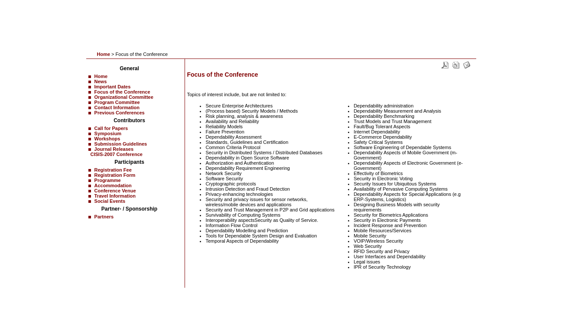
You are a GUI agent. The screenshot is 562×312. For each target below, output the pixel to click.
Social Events (110, 201)
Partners (104, 216)
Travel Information (115, 195)
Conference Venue (115, 190)
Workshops (107, 138)
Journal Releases (114, 149)
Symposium (107, 133)
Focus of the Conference (122, 91)
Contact (131, 292)
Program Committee (117, 102)
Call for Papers (111, 128)
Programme (107, 180)
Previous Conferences (119, 112)
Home (103, 54)
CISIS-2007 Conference (117, 154)
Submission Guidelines (120, 143)
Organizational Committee (123, 97)
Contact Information (117, 107)
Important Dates (112, 86)
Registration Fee (113, 169)
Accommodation (113, 185)
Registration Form (115, 175)
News (100, 81)
